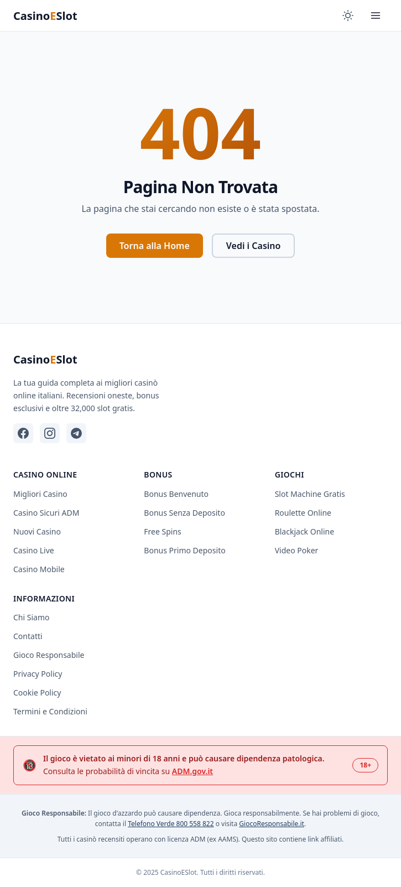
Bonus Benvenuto (176, 494)
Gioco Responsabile (48, 655)
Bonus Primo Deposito (184, 550)
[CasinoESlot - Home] (52, 15)
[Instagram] (50, 433)
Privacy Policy (37, 673)
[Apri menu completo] (375, 15)
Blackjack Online (304, 531)
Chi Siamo (31, 617)
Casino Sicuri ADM (46, 512)
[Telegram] (76, 433)
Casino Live (33, 550)
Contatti (28, 636)
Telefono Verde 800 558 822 (170, 823)
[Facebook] (23, 433)
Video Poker (297, 550)
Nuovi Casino (37, 531)
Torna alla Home (154, 246)
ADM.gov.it (192, 771)
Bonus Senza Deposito (184, 512)
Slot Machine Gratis (310, 494)
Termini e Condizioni (50, 711)
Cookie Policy (37, 692)
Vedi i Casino (253, 246)
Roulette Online (303, 512)
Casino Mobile (39, 569)
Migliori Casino (40, 494)
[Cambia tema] (348, 15)
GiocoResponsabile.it (271, 823)
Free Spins (162, 531)
